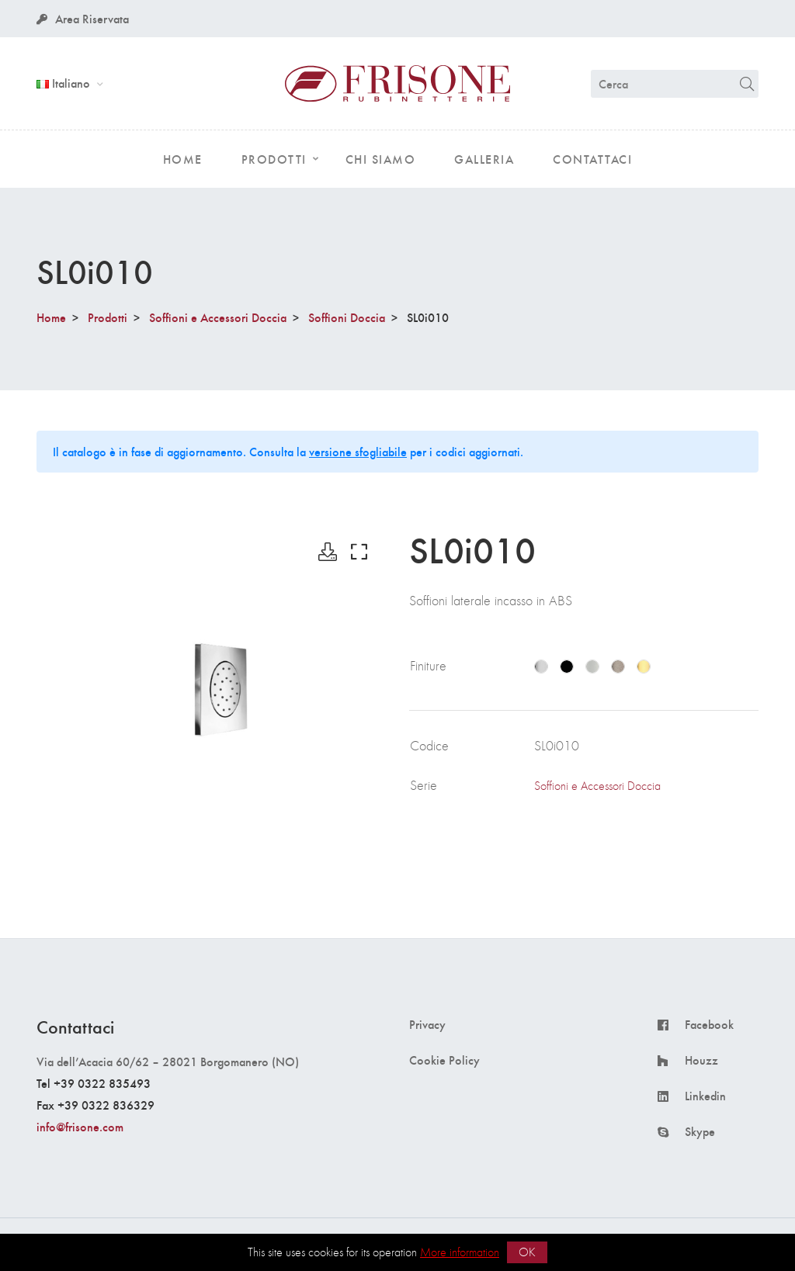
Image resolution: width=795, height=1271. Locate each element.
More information (459, 1252)
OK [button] (527, 1252)
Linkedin (705, 1095)
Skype (700, 1131)
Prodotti (107, 317)
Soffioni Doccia (346, 317)
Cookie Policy (444, 1060)
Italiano (64, 82)
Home (51, 317)
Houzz (701, 1060)
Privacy (427, 1024)
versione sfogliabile (358, 451)
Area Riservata (82, 18)
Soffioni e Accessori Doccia (217, 317)
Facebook (709, 1024)
